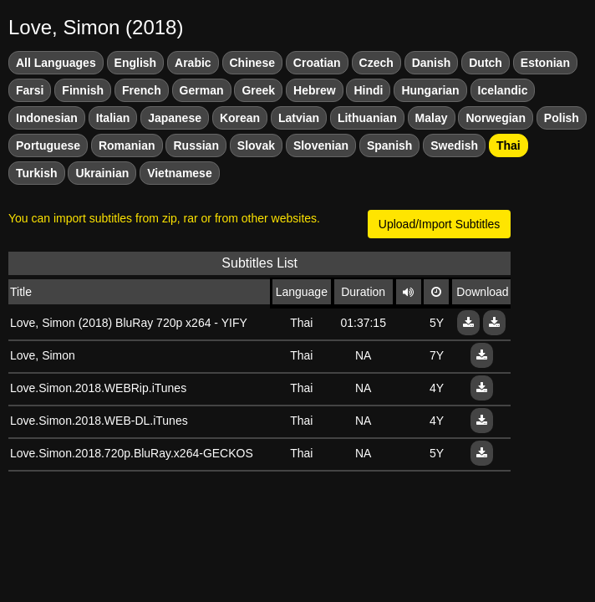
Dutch (485, 62)
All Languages (56, 62)
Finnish (83, 90)
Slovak (256, 145)
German (202, 90)
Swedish (454, 145)
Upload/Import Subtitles (440, 224)
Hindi (368, 90)
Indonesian (47, 118)
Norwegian (495, 118)
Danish (431, 62)
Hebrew (314, 90)
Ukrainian (102, 173)
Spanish (389, 145)
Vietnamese (179, 173)
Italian (113, 118)
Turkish (37, 173)
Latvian (298, 118)
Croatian (317, 62)
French (141, 90)
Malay (431, 118)
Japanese (174, 118)
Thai (508, 145)
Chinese (252, 62)
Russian (195, 145)
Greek (258, 90)
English (135, 62)
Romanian (127, 145)
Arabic (193, 62)
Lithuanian (367, 118)
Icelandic (503, 90)
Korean (240, 118)
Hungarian (430, 90)
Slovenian (320, 145)
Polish (561, 118)
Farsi (29, 90)
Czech (376, 62)
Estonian (545, 62)
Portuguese (48, 145)
